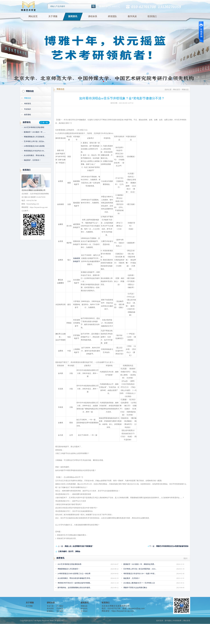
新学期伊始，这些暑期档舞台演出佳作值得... (74, 588)
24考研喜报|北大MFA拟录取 (34, 146)
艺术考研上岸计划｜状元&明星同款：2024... (140, 569)
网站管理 (186, 621)
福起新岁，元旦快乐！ (32, 160)
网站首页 (33, 16)
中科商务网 (177, 621)
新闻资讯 (72, 16)
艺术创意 (59, 609)
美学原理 (50, 609)
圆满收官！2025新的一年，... (35, 132)
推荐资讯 (27, 122)
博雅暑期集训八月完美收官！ (69, 569)
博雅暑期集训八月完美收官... (35, 137)
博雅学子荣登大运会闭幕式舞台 (135, 588)
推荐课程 (27, 115)
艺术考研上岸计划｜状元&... (34, 141)
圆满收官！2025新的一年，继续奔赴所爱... (139, 564)
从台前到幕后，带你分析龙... (35, 155)
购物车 (114, 6)
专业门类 (50, 606)
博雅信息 (30, 91)
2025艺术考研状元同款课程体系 (69, 564)
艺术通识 (59, 606)
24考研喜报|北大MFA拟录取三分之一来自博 (74, 574)
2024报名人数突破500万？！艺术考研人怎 (139, 583)
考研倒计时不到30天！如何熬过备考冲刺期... (74, 583)
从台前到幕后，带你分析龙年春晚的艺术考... (74, 578)
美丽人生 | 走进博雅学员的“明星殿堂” (79, 546)
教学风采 (132, 16)
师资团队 (112, 16)
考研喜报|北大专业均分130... (34, 151)
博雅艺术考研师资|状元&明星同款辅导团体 (172, 546)
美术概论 (59, 611)
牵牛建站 (168, 621)
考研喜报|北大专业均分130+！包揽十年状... (139, 574)
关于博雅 (52, 16)
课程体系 (92, 16)
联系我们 (152, 16)
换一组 (45, 123)
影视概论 (50, 611)
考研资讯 (27, 104)
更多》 (186, 558)
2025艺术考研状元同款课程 (34, 127)
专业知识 (27, 109)
